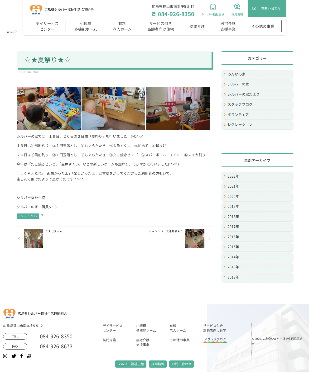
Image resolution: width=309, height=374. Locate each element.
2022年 (233, 176)
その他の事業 (262, 26)
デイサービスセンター (47, 26)
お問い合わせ (182, 364)
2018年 (233, 216)
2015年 (233, 246)
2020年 (233, 196)
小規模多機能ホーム (85, 26)
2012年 (233, 277)
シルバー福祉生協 (130, 364)
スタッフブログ (28, 216)
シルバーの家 (238, 84)
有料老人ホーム (122, 26)
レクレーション (240, 124)
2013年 (233, 267)
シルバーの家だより (244, 94)
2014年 (233, 257)
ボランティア (238, 114)
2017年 (233, 226)
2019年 (233, 206)
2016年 (233, 236)
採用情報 (157, 364)
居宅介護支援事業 (228, 26)
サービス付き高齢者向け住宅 (160, 26)
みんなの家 (237, 74)
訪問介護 (197, 26)
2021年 (233, 186)
